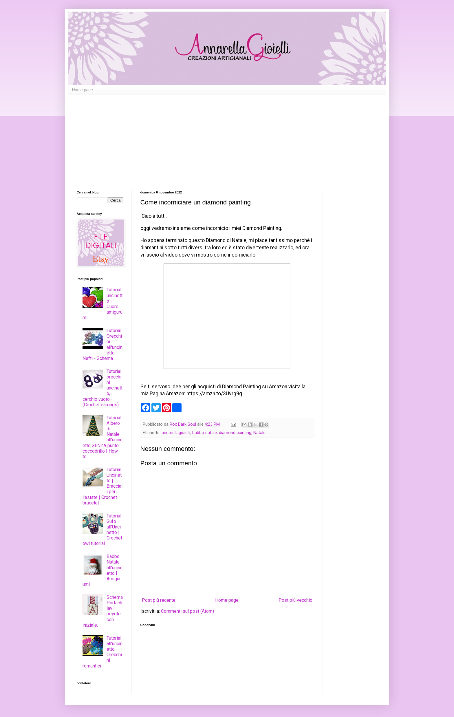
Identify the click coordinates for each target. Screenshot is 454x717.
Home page (82, 89)
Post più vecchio (295, 600)
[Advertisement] (227, 138)
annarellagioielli (176, 432)
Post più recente (158, 600)
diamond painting (235, 432)
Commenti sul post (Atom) (187, 611)
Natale (259, 432)
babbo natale (204, 432)
